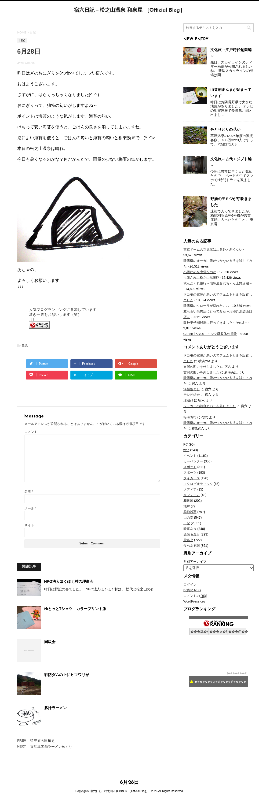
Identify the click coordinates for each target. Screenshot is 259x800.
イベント (190, 456)
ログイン (190, 584)
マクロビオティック (198, 484)
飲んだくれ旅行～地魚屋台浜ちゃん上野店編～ (217, 283)
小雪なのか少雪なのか (199, 272)
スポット (190, 467)
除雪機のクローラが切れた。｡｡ (206, 306)
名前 (28, 491)
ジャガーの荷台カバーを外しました (209, 406)
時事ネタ (190, 529)
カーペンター (193, 461)
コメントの (195, 596)
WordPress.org (194, 601)
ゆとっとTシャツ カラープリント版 (75, 609)
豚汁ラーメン (55, 708)
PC (185, 444)
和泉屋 (188, 500)
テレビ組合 (191, 395)
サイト (29, 525)
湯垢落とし (191, 389)
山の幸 (188, 517)
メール (30, 508)
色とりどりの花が (225, 129)
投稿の (192, 590)
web (186, 450)
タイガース (191, 478)
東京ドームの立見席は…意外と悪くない (212, 249)
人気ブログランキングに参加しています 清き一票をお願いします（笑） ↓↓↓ (62, 314)
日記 (25, 345)
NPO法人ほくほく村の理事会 (69, 582)
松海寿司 (190, 417)
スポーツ (190, 472)
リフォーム (191, 495)
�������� (237, 673)
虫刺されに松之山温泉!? (201, 277)
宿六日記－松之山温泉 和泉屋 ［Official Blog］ (129, 10)
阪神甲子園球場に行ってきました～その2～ (215, 322)
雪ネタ (188, 540)
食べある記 (191, 545)
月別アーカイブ (194, 561)
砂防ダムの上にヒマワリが (66, 675)
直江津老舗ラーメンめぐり (51, 746)
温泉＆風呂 (191, 534)
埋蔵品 (188, 400)
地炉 (186, 506)
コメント (30, 432)
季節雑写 (190, 512)
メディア (190, 489)
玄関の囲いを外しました (201, 366)
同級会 (49, 642)
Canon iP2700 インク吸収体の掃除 (210, 334)
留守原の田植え (42, 741)
